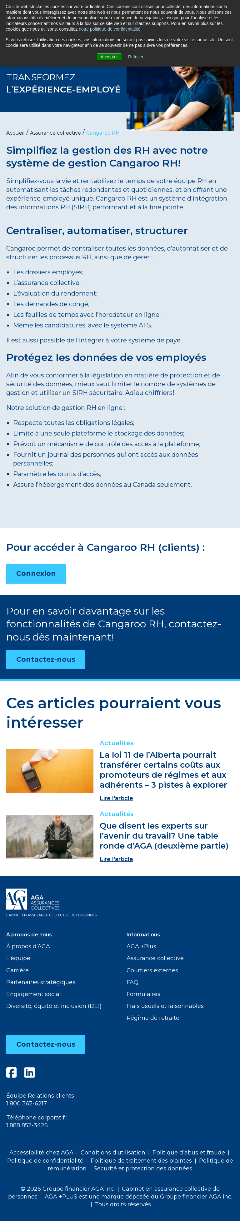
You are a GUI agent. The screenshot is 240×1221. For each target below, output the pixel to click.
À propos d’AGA (28, 946)
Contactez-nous (45, 659)
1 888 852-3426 (27, 1125)
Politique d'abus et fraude (188, 1152)
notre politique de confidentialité (109, 29)
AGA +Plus (141, 946)
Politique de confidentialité (45, 1160)
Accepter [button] (109, 56)
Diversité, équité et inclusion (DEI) (54, 1006)
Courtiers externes (152, 970)
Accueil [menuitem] (15, 133)
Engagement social (33, 994)
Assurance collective (155, 958)
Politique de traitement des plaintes (141, 1160)
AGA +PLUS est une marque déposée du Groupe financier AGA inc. (138, 1196)
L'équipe (18, 958)
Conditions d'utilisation (113, 1152)
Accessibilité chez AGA (41, 1152)
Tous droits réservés (123, 1204)
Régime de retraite (153, 1017)
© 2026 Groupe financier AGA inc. (68, 1188)
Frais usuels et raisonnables (165, 1006)
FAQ (132, 982)
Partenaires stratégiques (40, 982)
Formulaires (143, 994)
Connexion (36, 573)
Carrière (17, 970)
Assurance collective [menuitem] (55, 133)
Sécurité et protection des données (143, 1168)
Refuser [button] (135, 56)
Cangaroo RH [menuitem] (103, 133)
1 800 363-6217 (26, 1103)
